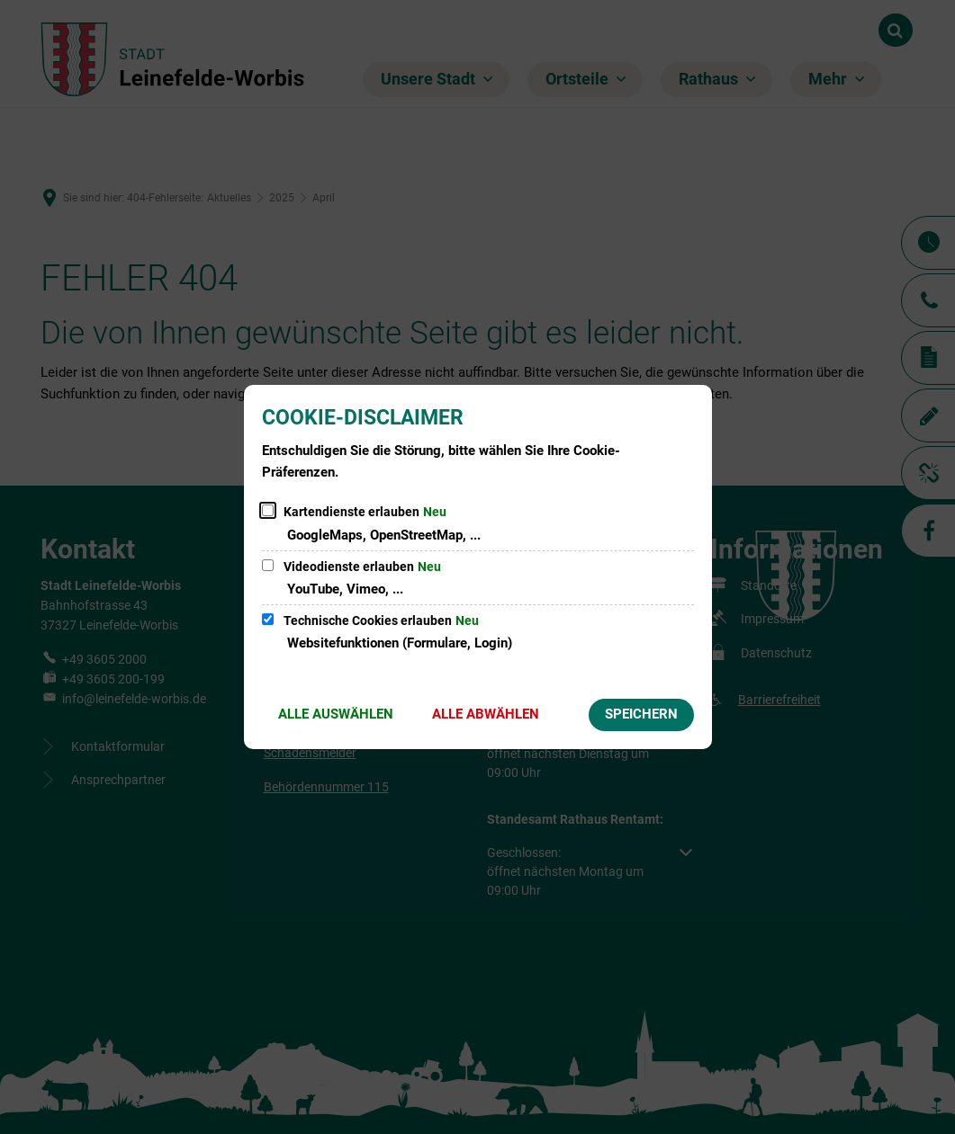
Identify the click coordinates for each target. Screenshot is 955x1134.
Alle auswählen (335, 714)
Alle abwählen (485, 714)
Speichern (641, 714)
